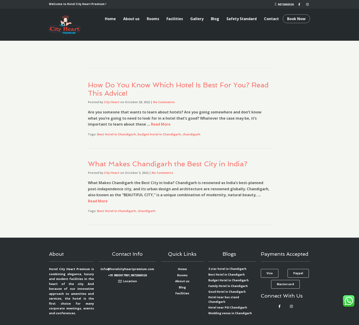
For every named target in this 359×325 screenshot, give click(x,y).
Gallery (197, 18)
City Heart (112, 102)
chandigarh (191, 134)
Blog (215, 18)
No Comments (164, 102)
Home (110, 18)
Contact (271, 18)
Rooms (153, 18)
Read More (161, 124)
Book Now (296, 18)
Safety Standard (241, 18)
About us (131, 18)
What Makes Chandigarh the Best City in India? (167, 164)
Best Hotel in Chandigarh (116, 134)
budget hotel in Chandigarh (159, 134)
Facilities (174, 18)
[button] (269, 273)
